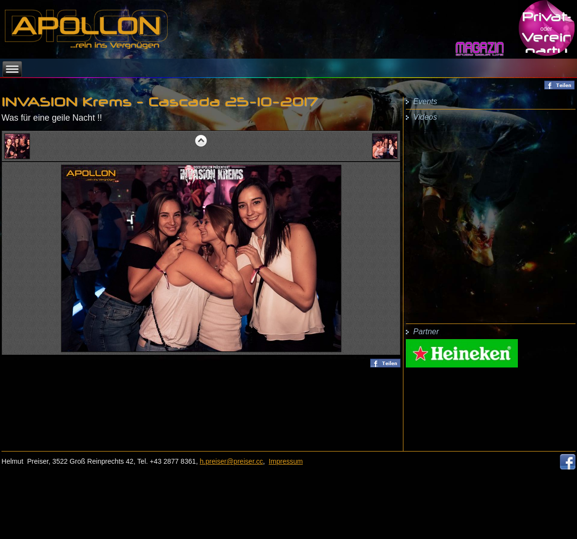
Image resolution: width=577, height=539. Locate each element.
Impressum (286, 461)
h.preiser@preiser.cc (231, 461)
